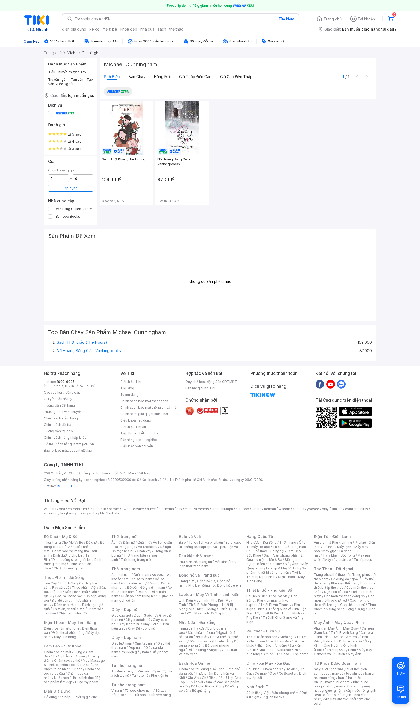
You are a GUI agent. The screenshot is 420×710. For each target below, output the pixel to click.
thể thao (176, 29)
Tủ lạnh (329, 547)
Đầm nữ (129, 542)
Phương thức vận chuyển (63, 412)
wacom (284, 509)
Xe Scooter (288, 673)
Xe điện (292, 669)
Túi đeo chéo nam (139, 691)
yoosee (313, 509)
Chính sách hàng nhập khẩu (65, 437)
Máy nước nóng (343, 555)
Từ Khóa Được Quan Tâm (337, 663)
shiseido (51, 513)
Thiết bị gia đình (85, 697)
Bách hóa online (269, 564)
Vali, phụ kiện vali (226, 547)
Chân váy (144, 551)
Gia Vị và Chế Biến (202, 678)
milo (188, 509)
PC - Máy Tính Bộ (200, 613)
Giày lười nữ (151, 624)
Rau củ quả (60, 587)
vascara (50, 509)
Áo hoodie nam (133, 583)
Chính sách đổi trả (57, 425)
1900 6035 (65, 486)
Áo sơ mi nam (141, 579)
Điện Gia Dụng (57, 691)
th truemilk (98, 509)
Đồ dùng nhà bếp (57, 697)
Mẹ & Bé (275, 560)
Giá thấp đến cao (195, 76)
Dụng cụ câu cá (336, 592)
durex (151, 509)
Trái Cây (50, 583)
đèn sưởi (337, 669)
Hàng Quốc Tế (259, 536)
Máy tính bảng (65, 637)
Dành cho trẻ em (67, 605)
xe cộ (94, 29)
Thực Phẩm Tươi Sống (64, 577)
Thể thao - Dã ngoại (268, 551)
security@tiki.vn (82, 450)
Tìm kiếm (286, 19)
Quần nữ (143, 542)
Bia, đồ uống (61, 600)
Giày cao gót (121, 615)
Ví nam (116, 691)
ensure (138, 509)
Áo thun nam (121, 575)
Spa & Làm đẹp (279, 641)
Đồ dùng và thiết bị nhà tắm (210, 641)
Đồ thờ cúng (197, 650)
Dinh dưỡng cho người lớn (72, 560)
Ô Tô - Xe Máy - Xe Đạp (268, 663)
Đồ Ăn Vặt (195, 682)
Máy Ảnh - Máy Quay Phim (339, 622)
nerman (270, 509)
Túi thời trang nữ (126, 665)
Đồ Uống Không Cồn (206, 686)
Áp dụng (70, 188)
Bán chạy (137, 76)
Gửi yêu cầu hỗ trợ (58, 399)
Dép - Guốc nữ (145, 615)
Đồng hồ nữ (206, 581)
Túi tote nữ (140, 676)
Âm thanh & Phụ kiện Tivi (333, 542)
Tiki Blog (127, 388)
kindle (256, 509)
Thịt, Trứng (67, 583)
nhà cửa (147, 29)
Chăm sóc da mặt (57, 652)
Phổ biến (112, 76)
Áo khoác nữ (147, 547)
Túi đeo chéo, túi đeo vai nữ (132, 671)
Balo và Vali (190, 536)
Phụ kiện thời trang (196, 556)
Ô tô (272, 673)
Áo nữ (115, 542)
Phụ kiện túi (160, 676)
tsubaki (113, 513)
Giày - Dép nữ (124, 609)
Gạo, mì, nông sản (69, 596)
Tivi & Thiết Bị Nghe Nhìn (273, 574)
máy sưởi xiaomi (348, 686)
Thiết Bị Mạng (205, 609)
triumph (227, 509)
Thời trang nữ (124, 536)
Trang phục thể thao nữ (332, 575)
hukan (81, 513)
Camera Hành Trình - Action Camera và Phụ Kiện (343, 637)
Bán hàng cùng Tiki (200, 388)
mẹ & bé (110, 29)
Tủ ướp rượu (363, 560)
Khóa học (287, 637)
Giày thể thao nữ (352, 605)
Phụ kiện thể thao (344, 583)
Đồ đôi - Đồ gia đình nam (146, 587)
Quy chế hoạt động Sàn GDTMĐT (211, 382)
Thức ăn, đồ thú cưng (68, 609)
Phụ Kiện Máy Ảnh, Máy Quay (336, 628)
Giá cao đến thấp (236, 76)
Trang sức (186, 581)
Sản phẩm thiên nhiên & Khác (71, 667)
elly (179, 509)
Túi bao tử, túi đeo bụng (152, 695)
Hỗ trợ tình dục (83, 678)
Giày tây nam (145, 643)
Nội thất (201, 637)
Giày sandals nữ (138, 620)
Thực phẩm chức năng (69, 656)
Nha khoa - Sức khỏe (275, 650)
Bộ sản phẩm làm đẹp (72, 680)
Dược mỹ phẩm (86, 682)
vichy (93, 513)
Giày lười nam (121, 643)
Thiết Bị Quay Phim (341, 650)
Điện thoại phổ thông (68, 633)
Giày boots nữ (129, 624)
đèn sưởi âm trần (336, 699)
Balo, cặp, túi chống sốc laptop (210, 544)
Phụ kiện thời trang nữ (195, 562)
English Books (273, 697)
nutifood (242, 509)
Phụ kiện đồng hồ (201, 585)
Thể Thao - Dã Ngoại (333, 568)
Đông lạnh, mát (76, 592)
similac (336, 509)
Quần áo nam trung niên (139, 596)
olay (325, 509)
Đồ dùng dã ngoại (345, 579)
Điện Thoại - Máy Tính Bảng (70, 622)
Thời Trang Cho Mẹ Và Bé (63, 542)
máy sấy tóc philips (347, 673)
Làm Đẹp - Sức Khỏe (62, 646)
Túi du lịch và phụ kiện (206, 542)
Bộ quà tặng (201, 691)
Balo (182, 542)
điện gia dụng (74, 29)
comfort (351, 509)
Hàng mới (162, 76)
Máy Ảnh (354, 654)
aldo (215, 509)
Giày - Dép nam (126, 637)
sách (162, 29)
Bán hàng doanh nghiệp (138, 440)
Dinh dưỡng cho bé (67, 555)
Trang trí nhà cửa (192, 628)
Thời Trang (287, 542)
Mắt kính (221, 562)
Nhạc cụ (215, 650)
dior (62, 509)
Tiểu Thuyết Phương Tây (67, 72)
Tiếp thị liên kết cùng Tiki (139, 433)
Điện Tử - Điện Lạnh (332, 536)
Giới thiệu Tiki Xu (133, 427)
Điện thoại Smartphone (62, 628)
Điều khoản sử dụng (135, 420)
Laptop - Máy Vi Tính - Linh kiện (209, 594)
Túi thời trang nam (128, 684)
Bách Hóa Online (194, 663)
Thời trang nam (125, 568)
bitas (364, 509)
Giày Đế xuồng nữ (141, 628)
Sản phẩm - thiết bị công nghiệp (277, 570)
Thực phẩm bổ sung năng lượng (345, 607)
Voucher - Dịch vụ (263, 631)
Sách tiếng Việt (257, 693)
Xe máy (261, 673)
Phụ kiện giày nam (135, 652)
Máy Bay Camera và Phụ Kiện (343, 652)
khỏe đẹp (128, 29)
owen (126, 509)
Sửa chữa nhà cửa (201, 633)
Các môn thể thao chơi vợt (344, 598)
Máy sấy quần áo (337, 560)
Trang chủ (333, 19)
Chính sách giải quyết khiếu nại (144, 414)
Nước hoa (61, 678)
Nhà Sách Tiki (259, 687)
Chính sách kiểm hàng (61, 418)
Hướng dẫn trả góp (58, 431)
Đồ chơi (92, 542)
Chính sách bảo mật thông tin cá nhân (149, 407)
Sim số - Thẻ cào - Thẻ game (286, 654)
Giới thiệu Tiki (130, 382)
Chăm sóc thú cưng (194, 669)
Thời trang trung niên (137, 560)
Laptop (222, 613)
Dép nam (136, 648)
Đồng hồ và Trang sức (199, 575)
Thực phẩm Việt (84, 587)
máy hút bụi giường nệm (342, 688)
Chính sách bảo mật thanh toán (144, 401)
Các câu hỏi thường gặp (62, 392)
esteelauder (77, 509)
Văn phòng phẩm (285, 693)
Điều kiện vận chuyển (136, 446)
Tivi (325, 555)
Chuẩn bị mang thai (68, 568)
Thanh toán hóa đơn (261, 637)
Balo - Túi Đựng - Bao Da (342, 641)
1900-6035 (66, 382)
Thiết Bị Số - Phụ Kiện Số (269, 590)
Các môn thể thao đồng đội (344, 596)
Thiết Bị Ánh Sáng (344, 633)
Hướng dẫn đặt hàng (59, 405)
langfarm (67, 513)
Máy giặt (329, 551)
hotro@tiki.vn (83, 444)
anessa (298, 509)
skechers (201, 509)
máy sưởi (321, 669)
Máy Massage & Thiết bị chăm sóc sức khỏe (74, 662)
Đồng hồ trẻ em (229, 585)
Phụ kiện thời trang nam (207, 564)
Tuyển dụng (129, 395)
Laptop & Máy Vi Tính (282, 568)
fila (102, 513)
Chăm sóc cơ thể (67, 660)
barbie (114, 509)
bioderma (166, 509)
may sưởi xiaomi (337, 682)
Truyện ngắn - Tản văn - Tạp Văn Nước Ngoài (70, 82)
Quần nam (141, 575)
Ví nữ (160, 671)
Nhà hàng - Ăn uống (272, 645)
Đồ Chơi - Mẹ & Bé (60, 536)
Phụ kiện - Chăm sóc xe (264, 669)
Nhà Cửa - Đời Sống (197, 622)
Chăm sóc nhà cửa (73, 613)
